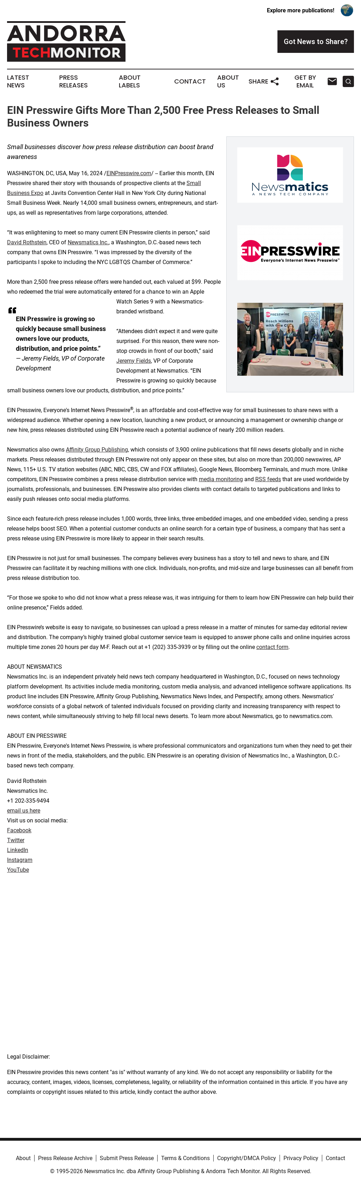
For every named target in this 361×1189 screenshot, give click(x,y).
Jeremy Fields (133, 360)
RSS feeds (268, 479)
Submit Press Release (127, 1158)
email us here (23, 810)
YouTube (18, 869)
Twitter (15, 840)
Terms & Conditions (185, 1158)
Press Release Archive (65, 1158)
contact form (272, 647)
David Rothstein (27, 242)
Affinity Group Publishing (97, 449)
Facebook (19, 830)
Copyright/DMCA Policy (246, 1158)
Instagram (19, 860)
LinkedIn (17, 850)
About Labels (130, 81)
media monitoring (221, 479)
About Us (228, 81)
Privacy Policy (300, 1158)
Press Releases (73, 81)
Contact (190, 81)
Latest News (18, 81)
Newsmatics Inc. (88, 242)
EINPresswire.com (128, 173)
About (23, 1158)
